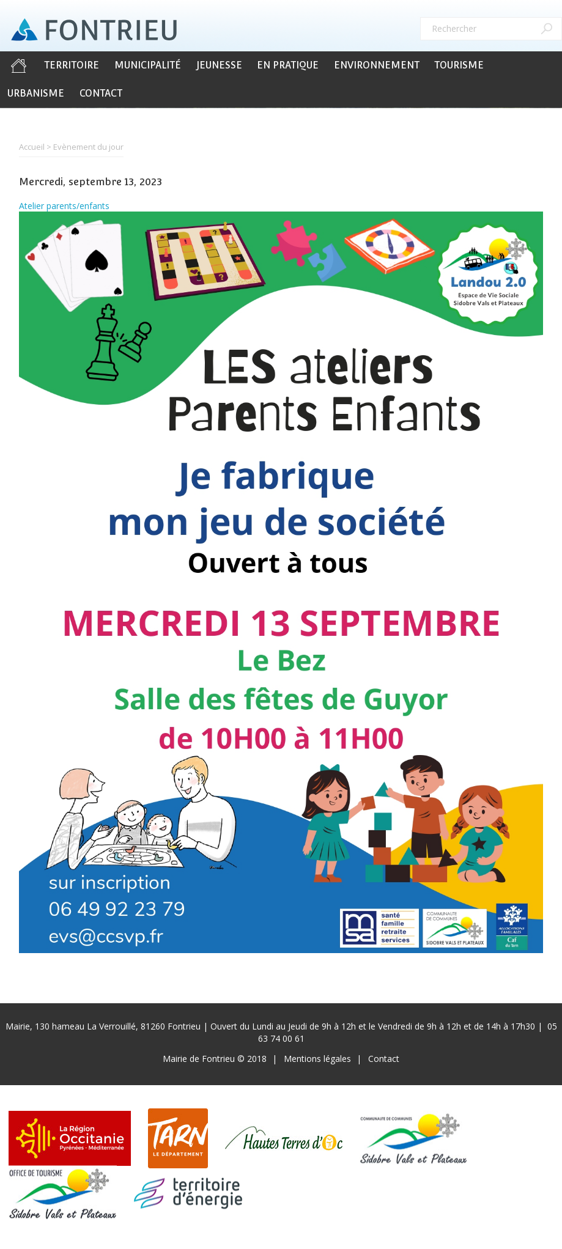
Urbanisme (35, 93)
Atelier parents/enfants (64, 206)
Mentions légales (317, 1058)
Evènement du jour (88, 146)
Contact (100, 93)
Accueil (18, 65)
